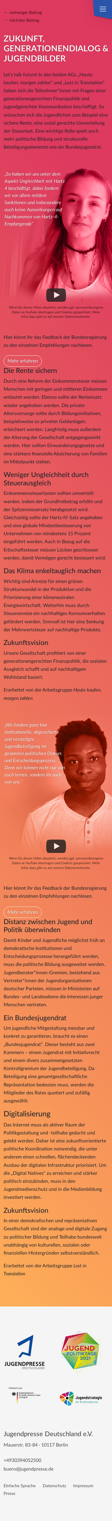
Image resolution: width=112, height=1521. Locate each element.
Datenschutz (54, 1486)
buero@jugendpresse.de (28, 1469)
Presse (9, 1493)
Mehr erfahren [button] (22, 361)
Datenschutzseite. (78, 316)
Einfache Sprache (20, 1486)
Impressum (83, 1486)
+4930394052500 (22, 1460)
